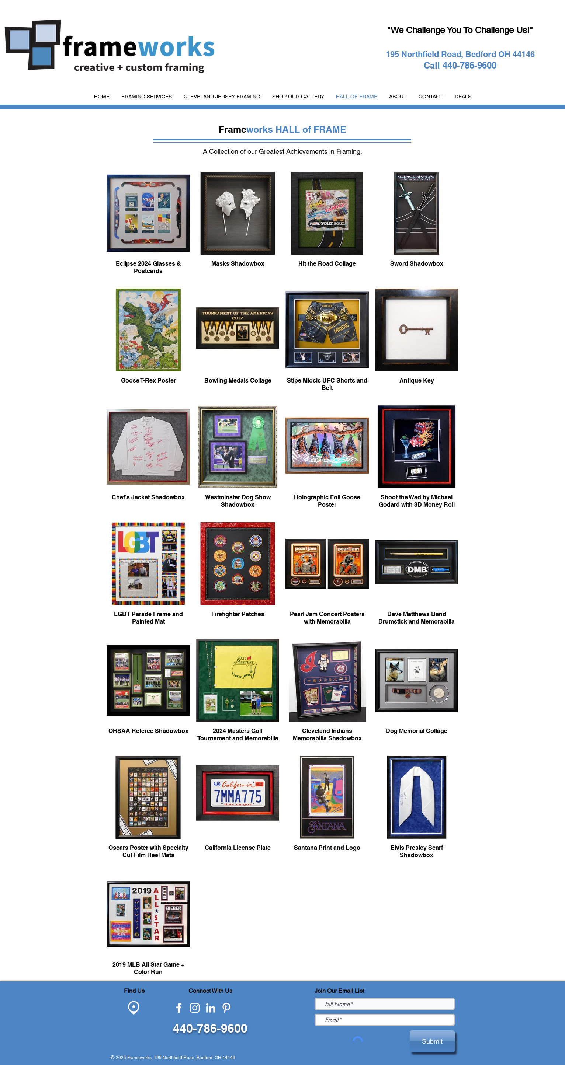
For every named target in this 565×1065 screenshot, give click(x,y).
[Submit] (432, 1041)
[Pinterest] (226, 1008)
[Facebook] (179, 1008)
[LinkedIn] (210, 1008)
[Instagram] (194, 1008)
